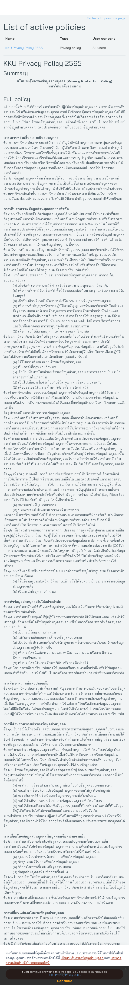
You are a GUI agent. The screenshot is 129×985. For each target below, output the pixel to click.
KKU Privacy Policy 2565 (24, 48)
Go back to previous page (106, 18)
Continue (64, 981)
